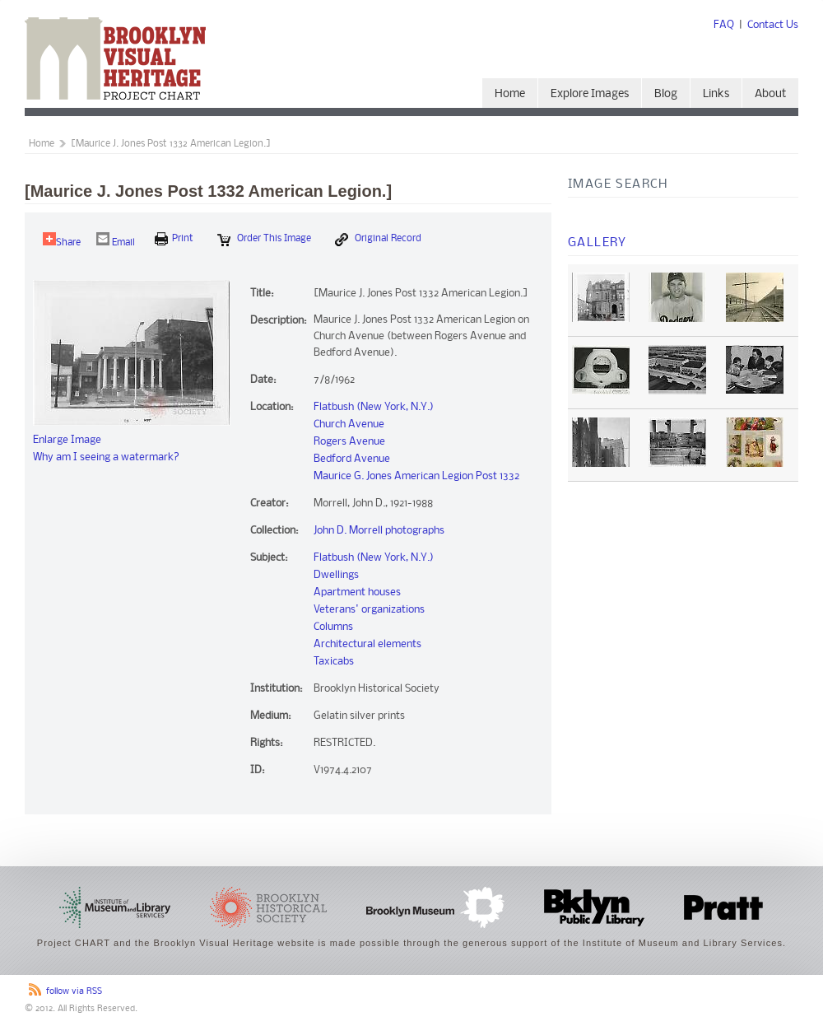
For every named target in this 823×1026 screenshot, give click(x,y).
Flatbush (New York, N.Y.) (374, 407)
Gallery (597, 243)
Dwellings (336, 575)
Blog (665, 94)
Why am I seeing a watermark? (106, 457)
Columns (333, 627)
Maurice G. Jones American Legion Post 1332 (416, 476)
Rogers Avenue (349, 441)
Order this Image (264, 239)
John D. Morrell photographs (379, 530)
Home (510, 94)
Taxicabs (334, 661)
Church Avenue (349, 424)
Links (716, 94)
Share (62, 240)
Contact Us (772, 25)
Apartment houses (357, 592)
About (770, 94)
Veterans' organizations (369, 609)
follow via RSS (74, 991)
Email (115, 240)
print (174, 238)
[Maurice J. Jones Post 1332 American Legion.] (171, 144)
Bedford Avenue (352, 459)
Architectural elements (367, 644)
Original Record (378, 239)
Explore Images (590, 94)
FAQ (724, 25)
